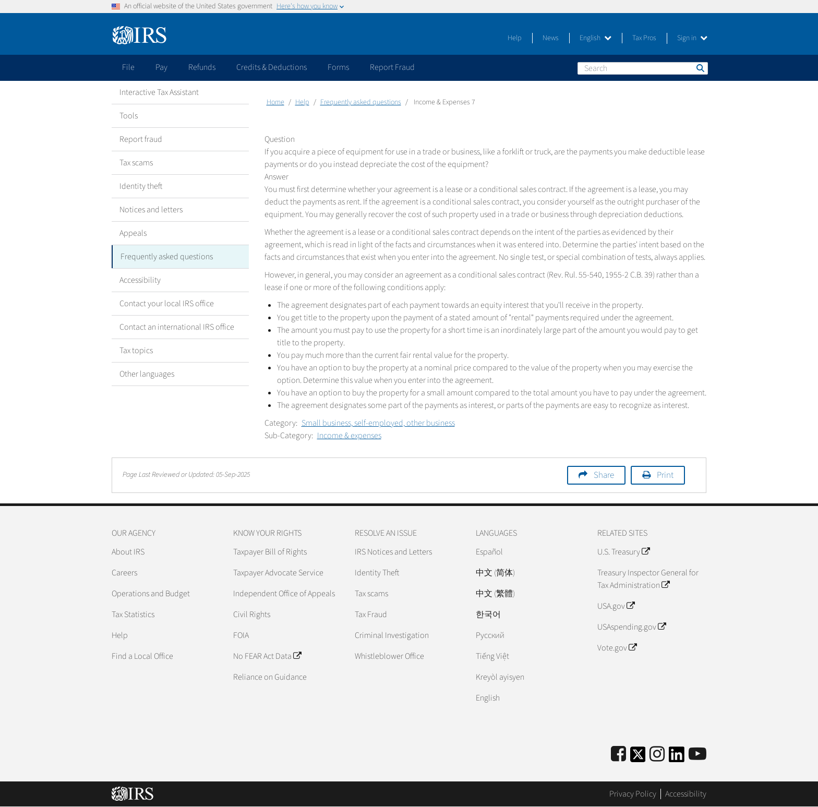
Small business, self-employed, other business (378, 423)
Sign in (692, 38)
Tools (128, 116)
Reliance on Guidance (270, 677)
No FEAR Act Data (267, 656)
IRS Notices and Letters (393, 552)
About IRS (128, 552)
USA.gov (615, 606)
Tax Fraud (371, 614)
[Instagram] (657, 754)
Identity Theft (377, 573)
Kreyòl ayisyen (500, 677)
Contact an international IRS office (176, 327)
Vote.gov (616, 648)
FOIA (241, 635)
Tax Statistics (133, 614)
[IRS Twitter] (638, 757)
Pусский (490, 635)
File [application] (128, 67)
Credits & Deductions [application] (271, 67)
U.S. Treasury (623, 552)
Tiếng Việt (492, 656)
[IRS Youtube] (697, 754)
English (595, 38)
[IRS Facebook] (618, 754)
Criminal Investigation (392, 635)
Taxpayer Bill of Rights (270, 552)
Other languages (146, 374)
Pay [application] (161, 67)
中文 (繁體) (495, 593)
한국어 (488, 614)
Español (489, 552)
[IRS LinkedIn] (676, 757)
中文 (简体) (495, 573)
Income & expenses (349, 435)
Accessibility (140, 280)
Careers (124, 573)
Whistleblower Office (389, 656)
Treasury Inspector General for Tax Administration (648, 579)
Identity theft (140, 186)
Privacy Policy (632, 794)
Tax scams (136, 162)
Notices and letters (151, 209)
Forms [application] (338, 67)
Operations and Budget (151, 593)
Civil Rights (251, 614)
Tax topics (136, 350)
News (551, 38)
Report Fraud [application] (392, 67)
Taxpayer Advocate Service (278, 573)
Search (699, 68)
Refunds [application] (201, 67)
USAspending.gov (631, 627)
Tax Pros (644, 38)
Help (515, 38)
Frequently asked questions (167, 256)
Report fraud (140, 139)
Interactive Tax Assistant (159, 92)
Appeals (133, 233)
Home (275, 102)
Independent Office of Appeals (284, 593)
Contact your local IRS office (166, 303)
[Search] (643, 68)
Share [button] (604, 475)
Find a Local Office (142, 656)
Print (665, 475)
